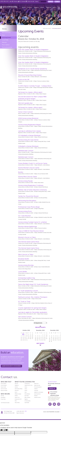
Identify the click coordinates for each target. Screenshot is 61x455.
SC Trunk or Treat (24, 301)
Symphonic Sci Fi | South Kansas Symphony (32, 69)
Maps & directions (20, 413)
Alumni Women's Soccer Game (28, 168)
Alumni (54, 7)
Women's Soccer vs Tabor (27, 237)
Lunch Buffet (22, 271)
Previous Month (40, 327)
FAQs (16, 400)
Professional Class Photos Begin (29, 207)
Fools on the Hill (23, 79)
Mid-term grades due (25, 103)
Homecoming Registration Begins (29, 124)
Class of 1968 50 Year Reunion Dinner (31, 231)
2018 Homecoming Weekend (28, 118)
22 (23, 338)
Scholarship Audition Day (26, 278)
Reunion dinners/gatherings (27, 226)
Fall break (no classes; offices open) (30, 92)
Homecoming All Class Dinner (28, 140)
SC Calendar (22, 1)
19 (30, 337)
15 (23, 337)
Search (37, 1)
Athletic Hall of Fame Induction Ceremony (32, 190)
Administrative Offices (18, 388)
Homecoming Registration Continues (30, 185)
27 (32, 338)
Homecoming (27, 383)
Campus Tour (17, 397)
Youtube (54, 404)
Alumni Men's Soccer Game (27, 176)
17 (26, 337)
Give (57, 1)
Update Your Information (38, 392)
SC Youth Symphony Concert (28, 291)
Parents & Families (4, 390)
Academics (36, 7)
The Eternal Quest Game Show (28, 242)
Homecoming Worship (26, 265)
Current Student (4, 385)
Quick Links (30, 1)
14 (21, 337)
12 (30, 335)
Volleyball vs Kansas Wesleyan (28, 146)
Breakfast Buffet (23, 259)
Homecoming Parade (25, 181)
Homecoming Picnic (25, 211)
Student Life (48, 7)
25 (28, 338)
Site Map (2, 395)
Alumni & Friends (4, 388)
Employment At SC (18, 399)
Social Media (5, 40)
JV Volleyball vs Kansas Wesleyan (29, 135)
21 (21, 338)
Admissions (17, 390)
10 (26, 335)
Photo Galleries (6, 44)
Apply (50, 1)
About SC (24, 7)
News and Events (6, 32)
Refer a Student (27, 397)
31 (51, 341)
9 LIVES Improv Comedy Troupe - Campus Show (34, 86)
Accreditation (3, 397)
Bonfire (20, 172)
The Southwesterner (7, 47)
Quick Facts (27, 395)
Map (10, 1)
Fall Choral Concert (25, 316)
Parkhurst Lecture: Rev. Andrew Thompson (32, 297)
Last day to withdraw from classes (29, 131)
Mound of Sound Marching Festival (30, 75)
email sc (52, 388)
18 (28, 337)
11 (28, 335)
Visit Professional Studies (5, 402)
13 (32, 335)
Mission (26, 390)
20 (32, 337)
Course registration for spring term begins (32, 308)
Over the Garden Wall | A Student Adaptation (33, 49)
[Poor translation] (5, 430)
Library (26, 388)
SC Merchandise (27, 400)
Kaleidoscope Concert (25, 150)
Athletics (42, 7)
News (59, 7)
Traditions (36, 388)
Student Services (37, 385)
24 (26, 338)
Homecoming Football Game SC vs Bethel (32, 222)
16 (25, 337)
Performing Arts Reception (27, 200)
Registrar (26, 399)
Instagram (58, 404)
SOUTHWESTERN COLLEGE (53, 411)
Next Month (40, 343)
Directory (16, 1)
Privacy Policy (3, 399)
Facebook (50, 404)
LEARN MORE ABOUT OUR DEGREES (11, 366)
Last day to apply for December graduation (32, 312)
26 (30, 338)
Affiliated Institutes (18, 393)
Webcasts (4, 42)
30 (49, 341)
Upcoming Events (6, 37)
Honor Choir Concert (25, 112)
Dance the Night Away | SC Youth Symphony (33, 284)
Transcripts (36, 390)
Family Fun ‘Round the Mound (28, 196)
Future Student (3, 383)
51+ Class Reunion (24, 216)
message (25, 411)
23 (25, 338)
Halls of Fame (17, 402)
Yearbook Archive (37, 397)
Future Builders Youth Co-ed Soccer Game (32, 163)
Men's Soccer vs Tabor (25, 254)
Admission (30, 7)
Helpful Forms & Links (28, 385)
